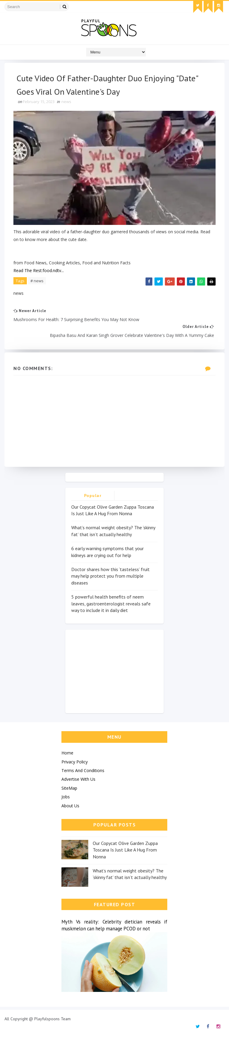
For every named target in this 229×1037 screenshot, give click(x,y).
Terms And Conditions (82, 770)
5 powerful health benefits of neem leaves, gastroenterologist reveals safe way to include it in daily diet (111, 603)
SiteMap (69, 788)
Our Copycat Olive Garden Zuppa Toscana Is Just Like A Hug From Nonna (125, 850)
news (66, 101)
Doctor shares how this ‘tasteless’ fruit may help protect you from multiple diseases (110, 576)
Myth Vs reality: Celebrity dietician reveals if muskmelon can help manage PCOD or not (114, 925)
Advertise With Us (78, 779)
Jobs (65, 797)
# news (37, 280)
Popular (93, 495)
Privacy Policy (74, 762)
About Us (70, 806)
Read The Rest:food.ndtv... (38, 270)
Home (67, 753)
